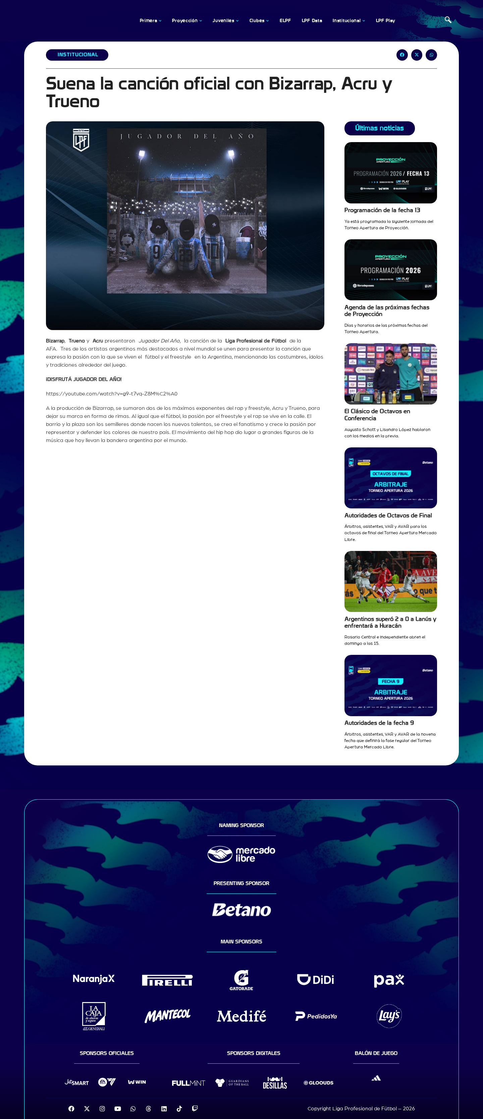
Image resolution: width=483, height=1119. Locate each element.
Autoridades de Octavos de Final (388, 515)
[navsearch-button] (448, 20)
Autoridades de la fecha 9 (379, 723)
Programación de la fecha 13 (382, 210)
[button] (402, 55)
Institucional (78, 54)
